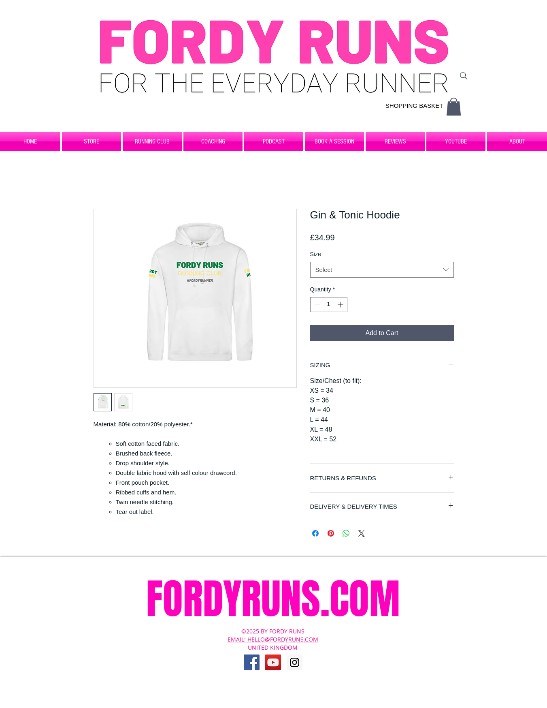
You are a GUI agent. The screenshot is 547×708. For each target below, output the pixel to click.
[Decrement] (316, 304)
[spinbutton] (328, 304)
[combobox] (382, 270)
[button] (453, 107)
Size (315, 254)
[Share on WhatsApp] (346, 533)
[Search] (463, 75)
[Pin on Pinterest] (331, 533)
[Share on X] (361, 533)
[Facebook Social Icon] (252, 662)
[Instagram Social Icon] (294, 662)
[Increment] (341, 304)
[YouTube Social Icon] (273, 662)
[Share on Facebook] (315, 533)
